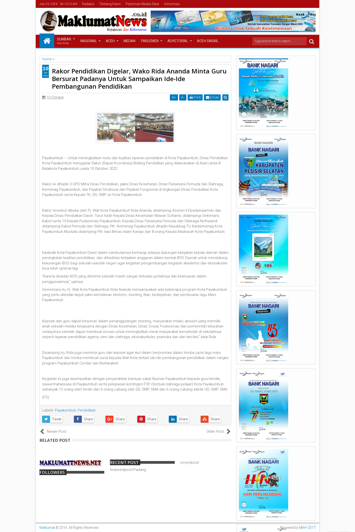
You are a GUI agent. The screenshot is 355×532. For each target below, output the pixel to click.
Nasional (88, 41)
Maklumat (47, 528)
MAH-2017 (307, 528)
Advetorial (177, 41)
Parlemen (150, 41)
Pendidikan (87, 410)
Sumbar (64, 41)
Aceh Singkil (207, 41)
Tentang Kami (110, 4)
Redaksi (88, 4)
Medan (129, 41)
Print (195, 97)
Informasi (172, 4)
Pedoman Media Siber (142, 4)
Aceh (110, 41)
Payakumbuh (65, 410)
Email (212, 97)
